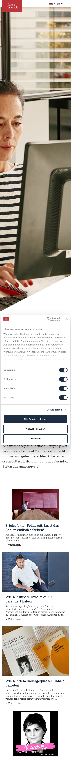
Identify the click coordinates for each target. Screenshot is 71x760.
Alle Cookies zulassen (35, 419)
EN (62, 4)
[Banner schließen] (66, 319)
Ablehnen (35, 438)
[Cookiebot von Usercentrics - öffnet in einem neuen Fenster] (47, 319)
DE (53, 4)
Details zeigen (54, 409)
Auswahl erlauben (35, 429)
